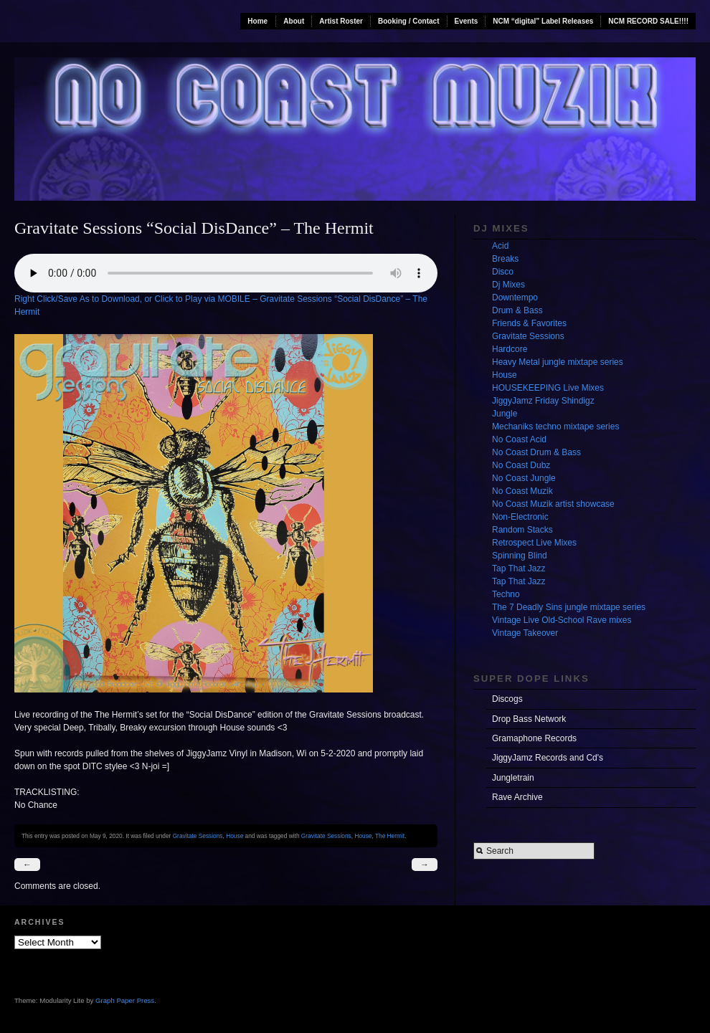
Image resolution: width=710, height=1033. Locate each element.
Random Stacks (522, 530)
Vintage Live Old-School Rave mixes (562, 620)
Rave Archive (517, 797)
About (293, 21)
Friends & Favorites (529, 323)
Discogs (507, 699)
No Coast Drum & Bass (536, 452)
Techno (506, 594)
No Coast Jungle (524, 478)
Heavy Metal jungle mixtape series (557, 362)
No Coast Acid (519, 439)
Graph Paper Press (124, 1000)
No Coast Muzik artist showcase (553, 504)
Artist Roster (341, 21)
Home (257, 21)
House (234, 835)
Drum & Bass (517, 310)
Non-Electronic (520, 517)
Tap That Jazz (518, 568)
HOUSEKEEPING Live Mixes (548, 388)
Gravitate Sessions (198, 835)
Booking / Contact (409, 21)
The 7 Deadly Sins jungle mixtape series (568, 607)
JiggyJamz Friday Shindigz (543, 401)
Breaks (505, 259)
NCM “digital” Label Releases (543, 21)
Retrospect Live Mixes (534, 543)
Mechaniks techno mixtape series (555, 427)
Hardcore (509, 349)
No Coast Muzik (522, 491)
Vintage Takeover (525, 633)
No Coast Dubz (521, 465)
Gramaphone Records (534, 738)
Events (466, 21)
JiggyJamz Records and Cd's (547, 758)
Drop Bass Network (529, 719)
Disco (502, 272)
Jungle (504, 414)
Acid (500, 246)
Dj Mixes (508, 285)
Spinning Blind (519, 556)
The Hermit (389, 835)
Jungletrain (513, 778)
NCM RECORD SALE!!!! (648, 21)
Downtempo (515, 297)
